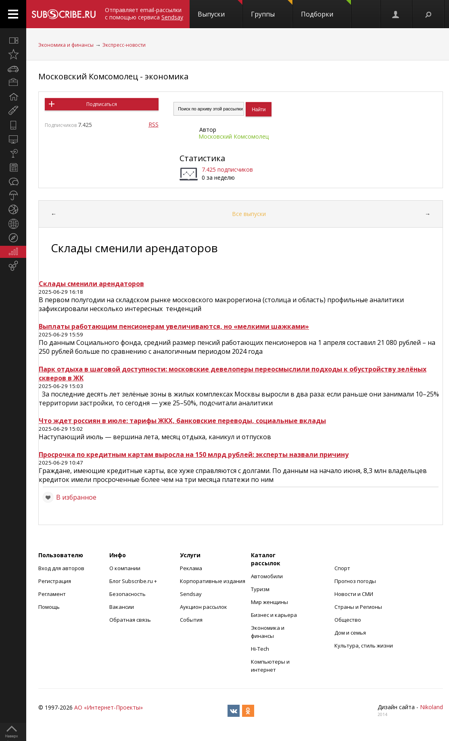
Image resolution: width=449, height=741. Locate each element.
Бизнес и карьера (274, 615)
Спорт (342, 568)
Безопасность (127, 594)
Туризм (260, 589)
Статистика (202, 158)
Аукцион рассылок (203, 606)
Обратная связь (130, 619)
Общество (347, 619)
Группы (271, 9)
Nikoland (431, 707)
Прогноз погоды (355, 581)
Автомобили (267, 576)
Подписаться (101, 104)
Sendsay (191, 594)
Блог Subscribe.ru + (133, 581)
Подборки (326, 9)
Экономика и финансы (66, 45)
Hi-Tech (260, 648)
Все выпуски (249, 214)
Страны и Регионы (358, 606)
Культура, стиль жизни (363, 645)
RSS (153, 124)
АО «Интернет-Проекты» (108, 707)
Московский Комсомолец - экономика (113, 76)
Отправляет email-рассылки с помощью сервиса (144, 13)
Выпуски (220, 9)
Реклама (191, 568)
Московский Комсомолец (233, 136)
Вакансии (121, 606)
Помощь (49, 606)
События (191, 619)
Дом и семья (350, 632)
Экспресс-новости (124, 45)
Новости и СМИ (353, 594)
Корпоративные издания (212, 581)
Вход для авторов (61, 568)
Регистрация (54, 581)
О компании (124, 568)
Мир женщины (269, 602)
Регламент (52, 594)
